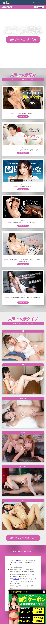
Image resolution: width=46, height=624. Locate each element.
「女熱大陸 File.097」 (25, 186)
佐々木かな (23, 184)
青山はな (23, 220)
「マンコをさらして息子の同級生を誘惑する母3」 (25, 150)
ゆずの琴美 (23, 147)
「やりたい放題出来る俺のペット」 (25, 113)
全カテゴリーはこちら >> (23, 323)
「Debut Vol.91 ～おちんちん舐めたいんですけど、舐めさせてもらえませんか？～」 (25, 260)
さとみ (23, 256)
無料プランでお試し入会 (23, 39)
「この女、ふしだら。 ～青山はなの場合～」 (25, 222)
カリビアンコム (14, 560)
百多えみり (23, 295)
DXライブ (16, 579)
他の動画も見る (23, 116)
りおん (23, 111)
